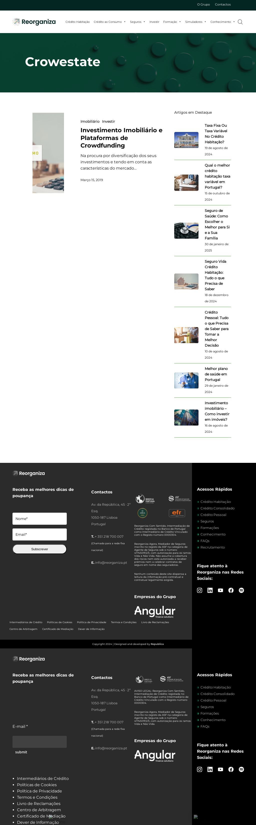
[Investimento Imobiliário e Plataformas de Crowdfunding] (48, 153)
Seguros (138, 22)
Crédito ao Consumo (110, 22)
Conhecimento (222, 22)
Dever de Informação (91, 629)
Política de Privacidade (91, 622)
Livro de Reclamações (155, 622)
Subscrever (39, 549)
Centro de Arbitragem (24, 629)
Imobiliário (90, 121)
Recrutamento (212, 547)
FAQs (205, 541)
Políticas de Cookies (59, 622)
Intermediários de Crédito (26, 622)
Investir (154, 22)
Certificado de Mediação (57, 629)
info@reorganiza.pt (111, 563)
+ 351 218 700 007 (109, 536)
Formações (209, 528)
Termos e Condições (123, 622)
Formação (172, 22)
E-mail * (20, 726)
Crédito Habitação (78, 22)
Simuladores (195, 22)
